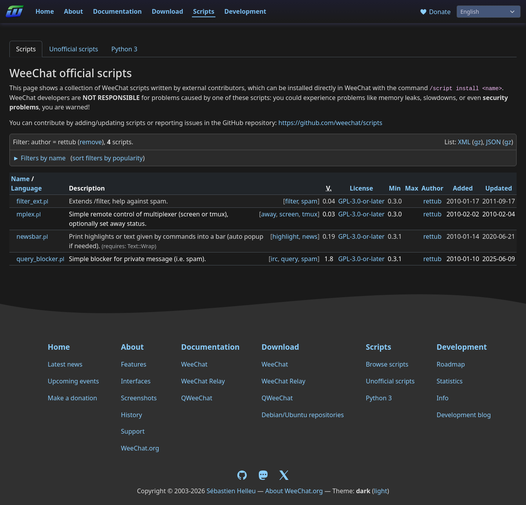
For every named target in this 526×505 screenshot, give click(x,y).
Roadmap (451, 364)
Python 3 (124, 49)
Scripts (203, 11)
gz (477, 142)
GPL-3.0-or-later (361, 201)
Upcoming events (73, 381)
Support (133, 431)
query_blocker (40, 258)
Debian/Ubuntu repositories (303, 415)
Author (432, 188)
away (268, 214)
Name (20, 178)
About (73, 11)
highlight (286, 236)
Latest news (65, 364)
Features (133, 364)
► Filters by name (39, 158)
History (131, 415)
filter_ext (32, 201)
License (361, 188)
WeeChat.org (140, 448)
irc (274, 258)
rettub (432, 201)
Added (463, 188)
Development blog (464, 415)
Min (395, 188)
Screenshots (139, 398)
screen (289, 214)
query (289, 258)
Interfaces (136, 381)
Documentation (117, 11)
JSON (493, 142)
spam (309, 201)
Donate (434, 11)
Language (26, 188)
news (310, 236)
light (380, 491)
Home (44, 11)
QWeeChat (196, 398)
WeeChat (194, 364)
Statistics (450, 381)
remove (91, 142)
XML (464, 142)
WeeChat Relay (203, 381)
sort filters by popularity (107, 158)
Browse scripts (387, 364)
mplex (28, 214)
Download (167, 11)
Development (245, 11)
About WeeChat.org (294, 491)
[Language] (489, 11)
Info (443, 398)
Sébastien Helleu (231, 491)
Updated (498, 188)
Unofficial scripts (73, 49)
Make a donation (72, 398)
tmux (309, 214)
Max (411, 188)
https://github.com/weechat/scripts (330, 122)
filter (291, 201)
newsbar (32, 236)
